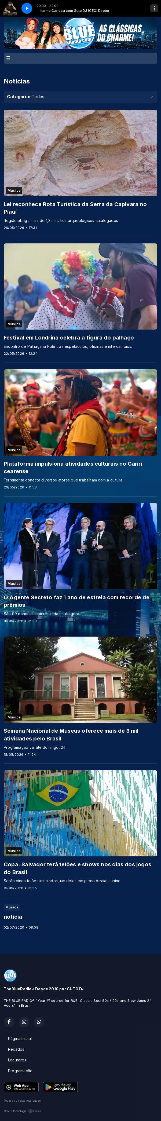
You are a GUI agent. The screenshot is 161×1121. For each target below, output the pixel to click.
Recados (16, 1049)
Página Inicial (20, 1038)
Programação (20, 1070)
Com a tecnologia (22, 1111)
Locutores (17, 1060)
